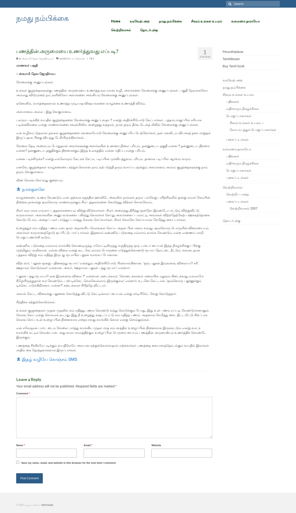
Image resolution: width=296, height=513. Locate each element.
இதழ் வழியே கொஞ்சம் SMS (49, 359)
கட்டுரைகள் (78, 58)
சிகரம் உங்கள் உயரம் (238, 94)
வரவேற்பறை (233, 80)
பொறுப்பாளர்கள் (238, 116)
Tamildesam (231, 59)
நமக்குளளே (33, 189)
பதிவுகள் (232, 101)
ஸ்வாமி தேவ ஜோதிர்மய (37, 58)
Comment (23, 393)
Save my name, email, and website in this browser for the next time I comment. (68, 462)
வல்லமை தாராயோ (237, 149)
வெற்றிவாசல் (233, 187)
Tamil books (47, 505)
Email (88, 445)
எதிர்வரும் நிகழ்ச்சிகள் (242, 109)
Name (20, 445)
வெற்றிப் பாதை (237, 194)
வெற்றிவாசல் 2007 (244, 208)
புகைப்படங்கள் (237, 139)
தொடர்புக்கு (231, 221)
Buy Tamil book (234, 66)
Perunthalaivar (233, 52)
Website (156, 445)
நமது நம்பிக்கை (42, 17)
